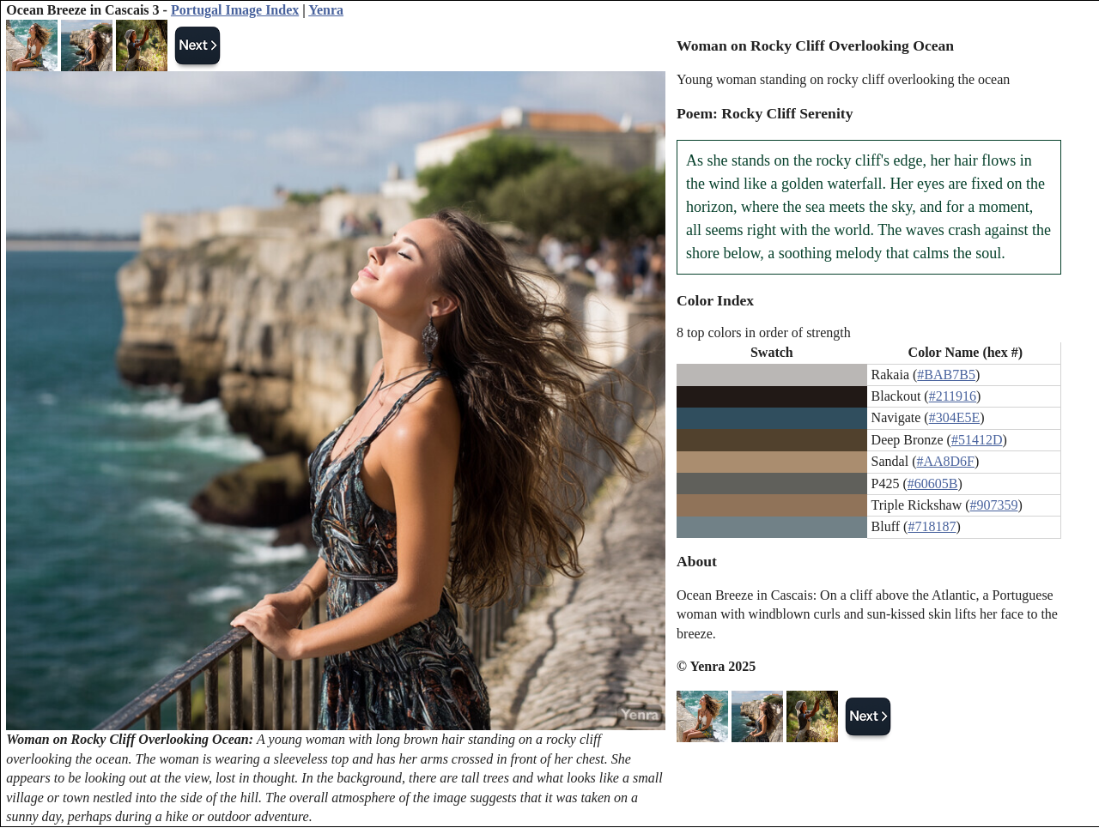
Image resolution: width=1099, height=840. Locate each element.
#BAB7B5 (946, 374)
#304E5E (955, 417)
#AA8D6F (945, 461)
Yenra (325, 10)
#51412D (977, 439)
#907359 (994, 505)
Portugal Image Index (235, 10)
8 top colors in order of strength (764, 332)
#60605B (933, 483)
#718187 (932, 526)
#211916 (952, 396)
